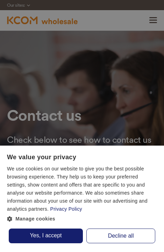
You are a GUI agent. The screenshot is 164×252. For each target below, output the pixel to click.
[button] (82, 219)
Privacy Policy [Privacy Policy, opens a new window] (66, 209)
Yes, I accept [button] (46, 235)
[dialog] (82, 199)
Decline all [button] (121, 236)
